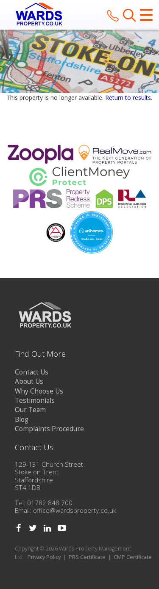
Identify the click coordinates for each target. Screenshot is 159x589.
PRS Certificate (87, 557)
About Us (29, 381)
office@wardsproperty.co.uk (74, 510)
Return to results (128, 98)
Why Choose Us (39, 391)
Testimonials (35, 400)
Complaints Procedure (49, 428)
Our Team (30, 409)
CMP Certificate (133, 557)
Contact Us (31, 372)
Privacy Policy (44, 557)
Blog (21, 419)
